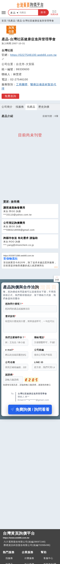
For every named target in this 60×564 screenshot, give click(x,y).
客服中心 (48, 558)
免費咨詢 (10, 96)
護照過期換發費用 (14, 207)
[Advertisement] (30, 177)
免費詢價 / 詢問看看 (29, 411)
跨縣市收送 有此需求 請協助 (20, 238)
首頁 (4, 20)
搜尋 (43, 12)
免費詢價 (54, 12)
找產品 (11, 20)
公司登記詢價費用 (14, 222)
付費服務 (29, 558)
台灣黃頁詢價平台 (30, 535)
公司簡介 (7, 106)
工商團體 (22, 84)
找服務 (20, 106)
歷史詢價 (43, 106)
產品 (13, 12)
